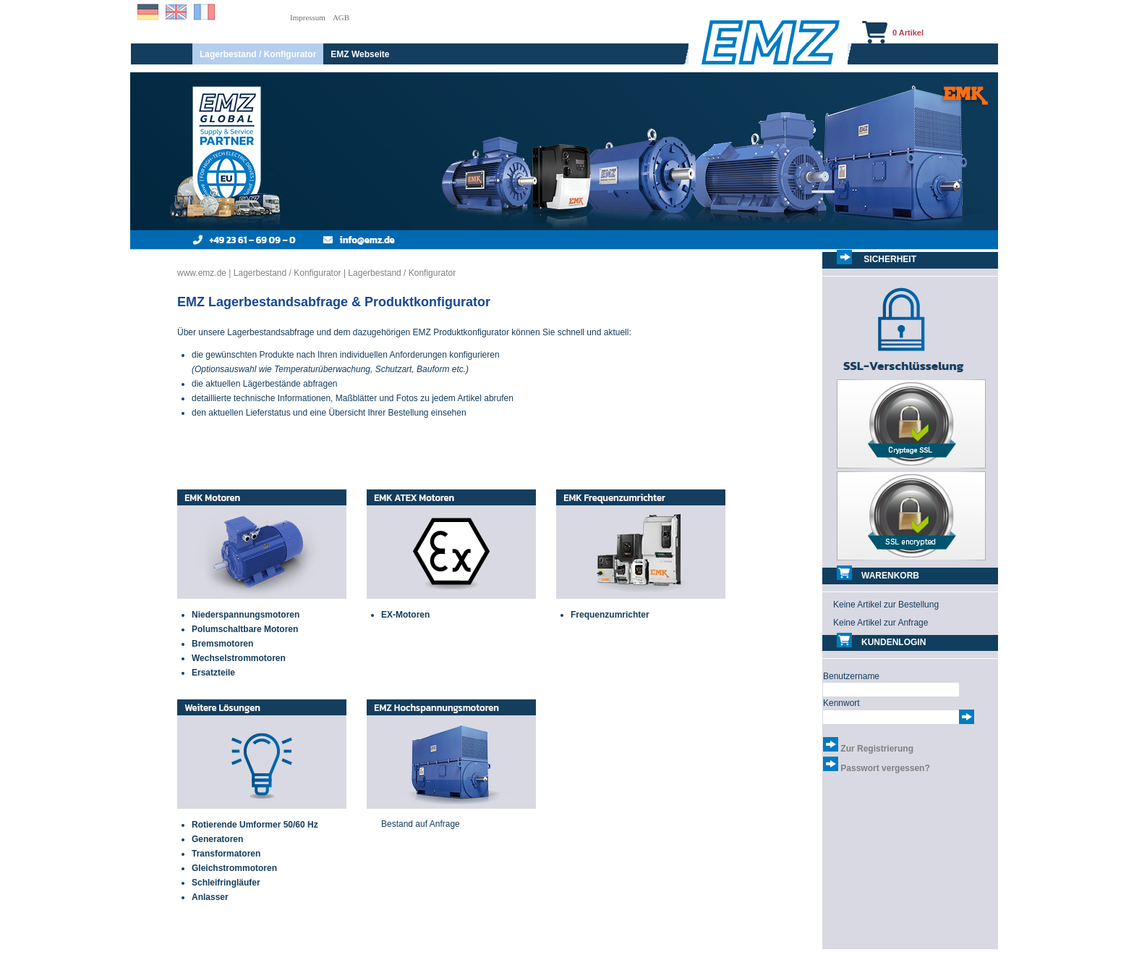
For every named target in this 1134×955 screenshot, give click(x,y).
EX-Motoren (405, 615)
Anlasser (210, 897)
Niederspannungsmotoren (245, 615)
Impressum (307, 17)
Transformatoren (226, 854)
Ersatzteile (213, 673)
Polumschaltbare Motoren (245, 629)
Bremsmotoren (222, 644)
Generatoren (217, 839)
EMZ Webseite (360, 54)
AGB (341, 17)
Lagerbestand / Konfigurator (258, 54)
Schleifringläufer (226, 883)
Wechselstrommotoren (239, 658)
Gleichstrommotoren (234, 868)
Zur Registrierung (876, 749)
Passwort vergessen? (884, 768)
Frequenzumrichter (610, 615)
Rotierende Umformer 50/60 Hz (255, 825)
